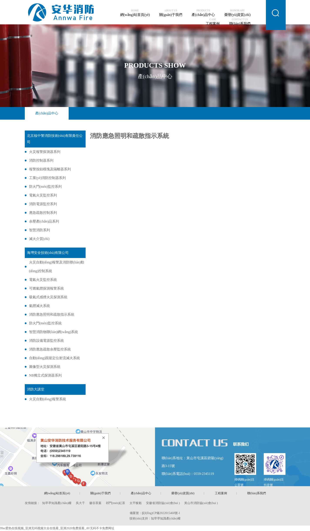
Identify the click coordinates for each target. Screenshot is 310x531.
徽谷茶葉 (95, 503)
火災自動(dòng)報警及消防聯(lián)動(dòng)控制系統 (56, 266)
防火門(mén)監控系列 (45, 186)
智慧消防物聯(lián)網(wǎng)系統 (53, 332)
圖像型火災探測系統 (44, 367)
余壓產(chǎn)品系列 (44, 221)
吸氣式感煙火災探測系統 (48, 297)
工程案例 (213, 21)
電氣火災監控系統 (43, 279)
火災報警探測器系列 (44, 152)
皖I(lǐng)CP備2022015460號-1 (161, 513)
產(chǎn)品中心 (203, 13)
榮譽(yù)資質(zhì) (237, 13)
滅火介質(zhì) (39, 239)
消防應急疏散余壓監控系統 (50, 349)
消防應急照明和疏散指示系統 (51, 314)
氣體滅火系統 (39, 306)
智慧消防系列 (39, 230)
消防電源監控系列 (43, 204)
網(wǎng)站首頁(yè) (135, 13)
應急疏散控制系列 (43, 212)
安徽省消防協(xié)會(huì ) (163, 503)
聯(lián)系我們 (240, 21)
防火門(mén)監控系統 (45, 323)
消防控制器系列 (41, 160)
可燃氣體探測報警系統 (46, 288)
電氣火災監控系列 (43, 195)
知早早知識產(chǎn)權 (57, 503)
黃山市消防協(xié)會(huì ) (201, 503)
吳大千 (80, 503)
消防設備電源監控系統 (46, 340)
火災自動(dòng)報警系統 (47, 399)
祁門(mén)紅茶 (115, 503)
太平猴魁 (135, 503)
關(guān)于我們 (170, 13)
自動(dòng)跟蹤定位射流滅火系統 (54, 358)
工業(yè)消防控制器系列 (47, 178)
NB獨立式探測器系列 (45, 375)
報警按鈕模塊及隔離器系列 (50, 169)
